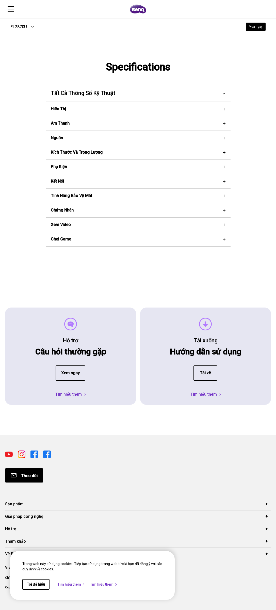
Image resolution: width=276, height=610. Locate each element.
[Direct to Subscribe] (24, 475)
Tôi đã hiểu (36, 584)
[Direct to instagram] (22, 454)
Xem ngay (70, 373)
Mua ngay (256, 26)
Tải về (205, 373)
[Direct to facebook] (34, 454)
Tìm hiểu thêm (71, 584)
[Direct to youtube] (9, 454)
